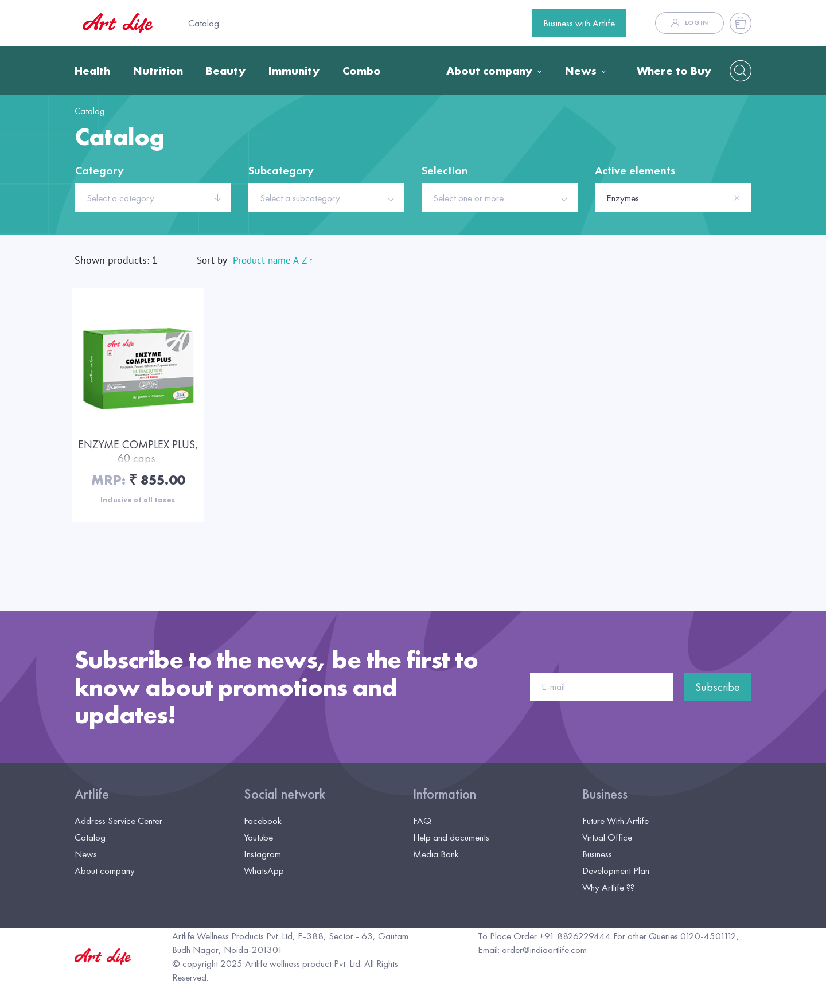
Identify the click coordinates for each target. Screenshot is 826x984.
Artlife (92, 794)
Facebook (263, 820)
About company (489, 70)
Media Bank (436, 854)
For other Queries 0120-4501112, (676, 936)
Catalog (203, 23)
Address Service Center (118, 820)
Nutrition (158, 70)
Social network (284, 794)
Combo (361, 70)
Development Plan (615, 870)
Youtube (258, 837)
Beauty (226, 70)
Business (605, 794)
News (581, 70)
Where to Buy (674, 70)
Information (444, 794)
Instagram (262, 854)
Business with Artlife (579, 23)
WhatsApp (264, 870)
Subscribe (717, 687)
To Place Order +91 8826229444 (544, 936)
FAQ (422, 820)
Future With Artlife (615, 820)
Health (92, 70)
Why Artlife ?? (608, 887)
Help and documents (451, 837)
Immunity (294, 70)
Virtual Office (607, 837)
